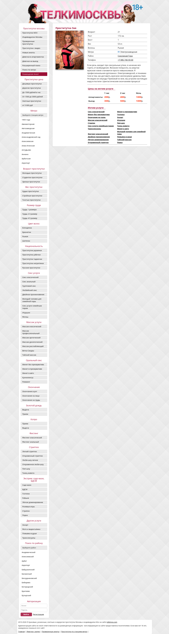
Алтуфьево (26, 150)
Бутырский (26, 595)
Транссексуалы (28, 538)
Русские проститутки (31, 267)
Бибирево (26, 582)
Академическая (28, 133)
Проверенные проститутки (28, 42)
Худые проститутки (30, 191)
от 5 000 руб (27, 105)
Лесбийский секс (29, 290)
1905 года (26, 119)
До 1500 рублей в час (31, 92)
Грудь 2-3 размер (29, 214)
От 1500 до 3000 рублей (32, 96)
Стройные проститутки (32, 195)
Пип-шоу (26, 469)
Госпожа (26, 493)
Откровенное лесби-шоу (33, 464)
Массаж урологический (32, 342)
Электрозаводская (128, 52)
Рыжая (25, 236)
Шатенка (26, 241)
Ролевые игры (28, 506)
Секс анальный (29, 281)
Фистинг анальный (30, 442)
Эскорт (25, 525)
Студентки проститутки (32, 177)
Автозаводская (28, 128)
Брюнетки (26, 232)
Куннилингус (28, 377)
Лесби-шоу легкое (30, 460)
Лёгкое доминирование (32, 502)
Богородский (27, 587)
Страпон (26, 511)
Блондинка (27, 228)
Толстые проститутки (31, 200)
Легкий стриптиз (29, 451)
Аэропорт (26, 163)
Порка (25, 515)
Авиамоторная (28, 124)
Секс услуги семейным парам (32, 307)
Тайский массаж (29, 355)
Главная (21, 631)
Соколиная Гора (125, 56)
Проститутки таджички (32, 259)
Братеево (26, 591)
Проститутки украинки (32, 250)
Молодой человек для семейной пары (31, 300)
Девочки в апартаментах (33, 57)
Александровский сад (31, 137)
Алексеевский (28, 556)
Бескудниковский (29, 578)
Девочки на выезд (30, 61)
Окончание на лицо (31, 396)
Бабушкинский (28, 569)
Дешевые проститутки (32, 83)
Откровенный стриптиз (32, 456)
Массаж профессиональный (31, 332)
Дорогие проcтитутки (31, 88)
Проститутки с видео (31, 48)
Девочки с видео (33, 631)
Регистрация (38, 614)
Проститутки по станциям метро (74, 631)
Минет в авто (28, 373)
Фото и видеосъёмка (31, 529)
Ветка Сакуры (28, 350)
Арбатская (26, 158)
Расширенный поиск (31, 65)
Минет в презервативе (32, 369)
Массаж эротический (31, 337)
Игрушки (26, 312)
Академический (28, 552)
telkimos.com (112, 622)
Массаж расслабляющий (33, 346)
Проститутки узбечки (31, 254)
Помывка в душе (29, 533)
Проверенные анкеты (50, 631)
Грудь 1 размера (29, 209)
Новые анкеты (28, 52)
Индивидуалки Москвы (32, 37)
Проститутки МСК (30, 33)
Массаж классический (31, 326)
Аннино (25, 154)
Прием (25, 414)
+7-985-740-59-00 (125, 60)
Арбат (24, 561)
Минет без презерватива (33, 364)
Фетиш (25, 317)
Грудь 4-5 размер (29, 218)
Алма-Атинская (28, 145)
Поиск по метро (29, 69)
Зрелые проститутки (31, 181)
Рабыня (25, 498)
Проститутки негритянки (33, 263)
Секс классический (30, 277)
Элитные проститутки (31, 101)
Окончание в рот (29, 391)
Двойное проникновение (33, 294)
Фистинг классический (32, 437)
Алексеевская (27, 141)
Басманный (27, 574)
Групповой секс (29, 286)
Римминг (26, 382)
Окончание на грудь (31, 400)
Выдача (25, 409)
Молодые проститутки (32, 173)
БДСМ (24, 489)
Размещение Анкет (30, 74)
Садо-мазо (26, 485)
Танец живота (28, 473)
